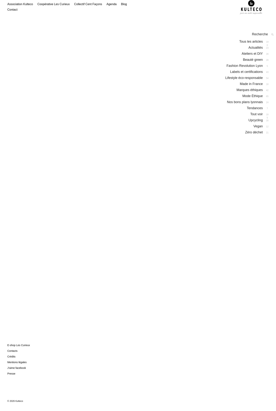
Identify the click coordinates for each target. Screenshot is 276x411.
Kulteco (19, 404)
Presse (11, 377)
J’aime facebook (16, 371)
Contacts (12, 354)
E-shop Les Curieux (18, 348)
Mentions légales (17, 365)
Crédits (11, 360)
